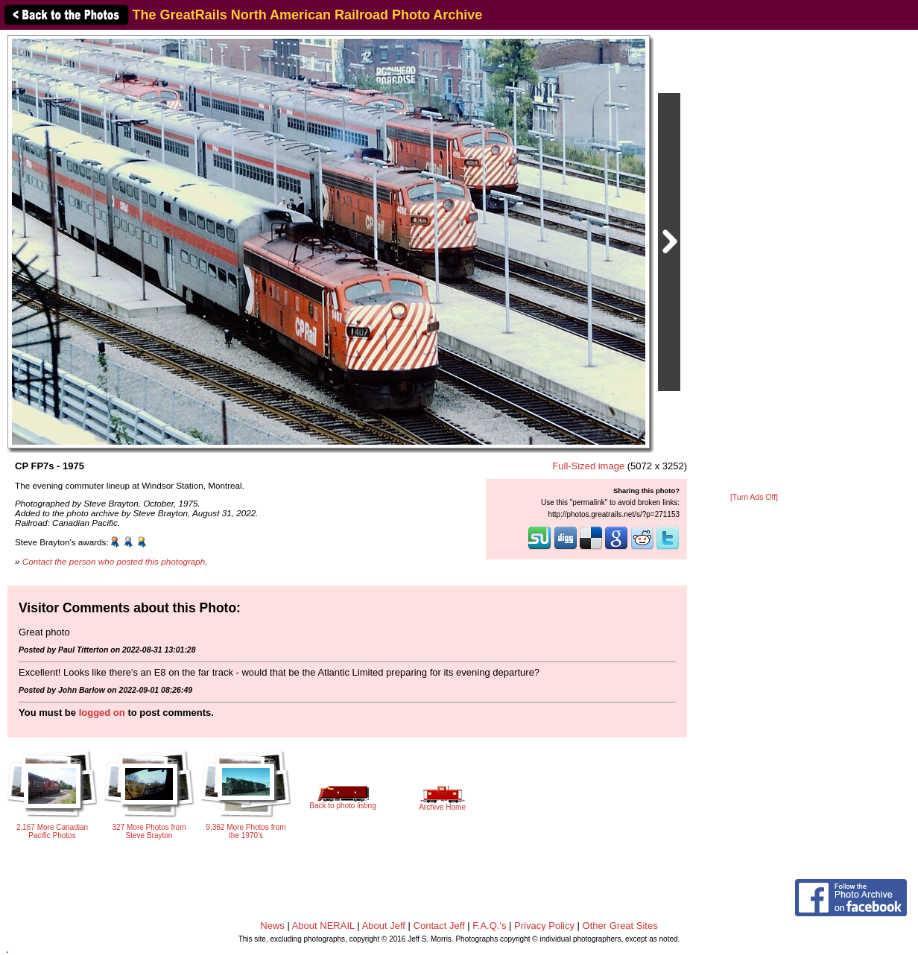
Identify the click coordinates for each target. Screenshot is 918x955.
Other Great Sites (620, 925)
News (272, 925)
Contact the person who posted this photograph (114, 561)
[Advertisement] (754, 262)
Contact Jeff (439, 925)
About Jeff (383, 925)
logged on (102, 712)
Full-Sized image (588, 466)
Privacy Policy (544, 925)
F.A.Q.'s (489, 925)
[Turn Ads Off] (754, 497)
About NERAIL (323, 925)
